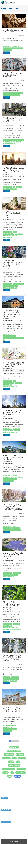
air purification (15, 677)
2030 (17, 186)
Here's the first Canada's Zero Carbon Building (13, 457)
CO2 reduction (7, 48)
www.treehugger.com (7, 78)
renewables (6, 576)
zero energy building (9, 480)
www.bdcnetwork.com (8, 511)
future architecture (9, 233)
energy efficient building (17, 139)
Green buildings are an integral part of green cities (12, 412)
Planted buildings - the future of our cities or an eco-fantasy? (12, 605)
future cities (7, 46)
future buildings (18, 93)
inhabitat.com (6, 174)
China (13, 143)
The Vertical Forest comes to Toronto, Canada (11, 214)
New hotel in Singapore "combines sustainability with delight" (13, 263)
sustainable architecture (10, 235)
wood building (14, 46)
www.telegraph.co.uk (7, 609)
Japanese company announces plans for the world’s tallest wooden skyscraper (13, 507)
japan (14, 526)
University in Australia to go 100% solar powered (13, 555)
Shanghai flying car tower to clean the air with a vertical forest (12, 658)
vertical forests (8, 237)
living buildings (7, 528)
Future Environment (8, 35)
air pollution (7, 677)
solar (22, 337)
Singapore (14, 285)
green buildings (7, 49)
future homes (7, 94)
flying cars (6, 680)
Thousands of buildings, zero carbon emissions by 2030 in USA (13, 169)
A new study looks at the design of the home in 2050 (13, 365)
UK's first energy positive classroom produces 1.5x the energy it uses (12, 313)
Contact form (6, 809)
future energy (7, 337)
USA (12, 93)
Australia (6, 574)
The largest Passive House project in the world (12, 120)
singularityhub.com (7, 33)
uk (4, 339)
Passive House (7, 93)
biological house (8, 730)
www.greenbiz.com (7, 416)
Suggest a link (6, 822)
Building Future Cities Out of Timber (13, 31)
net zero (14, 188)
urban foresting (16, 529)
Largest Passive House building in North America (13, 75)
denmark (6, 725)
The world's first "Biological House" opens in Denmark (11, 709)
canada (14, 231)
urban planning (7, 629)
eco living (5, 772)
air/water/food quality (9, 678)
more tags (17, 776)
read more (4, 797)
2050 (20, 186)
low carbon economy (17, 48)
